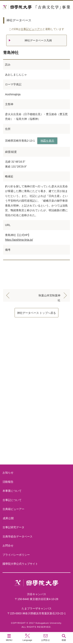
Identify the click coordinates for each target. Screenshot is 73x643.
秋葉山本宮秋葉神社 (49, 296)
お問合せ (8, 545)
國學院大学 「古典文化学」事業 (36, 7)
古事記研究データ (36, 418)
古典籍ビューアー (36, 449)
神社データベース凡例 (38, 40)
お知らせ (8, 472)
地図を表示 (47, 140)
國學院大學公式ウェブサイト (20, 563)
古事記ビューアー (31, 29)
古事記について (36, 386)
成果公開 (8, 518)
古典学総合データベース (18, 536)
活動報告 (8, 481)
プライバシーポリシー (16, 554)
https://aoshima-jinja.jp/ (19, 239)
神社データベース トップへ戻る (36, 312)
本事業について (36, 355)
